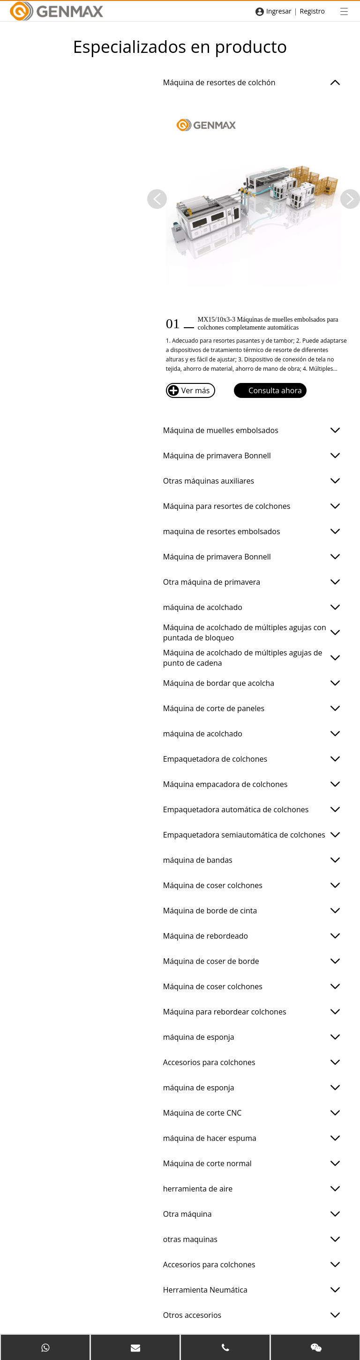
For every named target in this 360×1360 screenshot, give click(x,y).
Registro (312, 11)
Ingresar (279, 11)
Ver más (188, 390)
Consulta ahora (268, 390)
